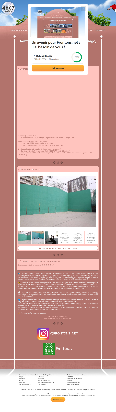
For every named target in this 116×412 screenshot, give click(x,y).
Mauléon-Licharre (44, 380)
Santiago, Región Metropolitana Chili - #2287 (37, 151)
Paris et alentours (73, 384)
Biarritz (21, 380)
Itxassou (41, 379)
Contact (100, 30)
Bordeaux (70, 377)
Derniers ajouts (20, 30)
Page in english (77, 389)
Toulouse (70, 380)
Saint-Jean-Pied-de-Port (46, 382)
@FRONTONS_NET (58, 333)
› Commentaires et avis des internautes (39, 261)
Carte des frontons (55, 389)
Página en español (89, 389)
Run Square (58, 348)
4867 (8, 8)
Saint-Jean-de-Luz (25, 384)
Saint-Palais (42, 384)
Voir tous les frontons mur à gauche (34, 313)
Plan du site (45, 389)
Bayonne (22, 379)
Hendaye (22, 382)
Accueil (39, 389)
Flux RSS (69, 389)
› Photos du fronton (29, 169)
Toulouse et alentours (74, 382)
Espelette (41, 377)
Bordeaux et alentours (74, 379)
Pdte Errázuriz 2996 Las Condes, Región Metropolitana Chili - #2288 (46, 153)
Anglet (21, 377)
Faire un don (58, 399)
